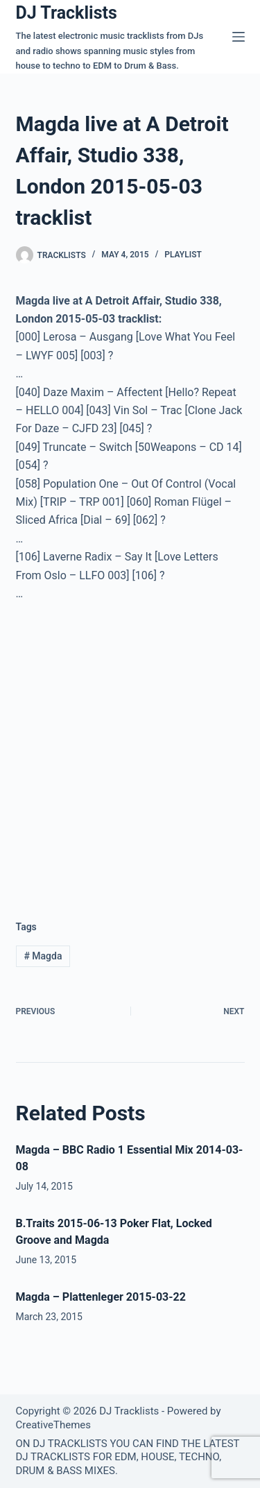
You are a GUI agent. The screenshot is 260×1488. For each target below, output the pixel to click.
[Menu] (238, 37)
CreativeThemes (54, 1425)
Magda (43, 955)
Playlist (183, 254)
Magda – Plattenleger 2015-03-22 (101, 1296)
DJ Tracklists (66, 13)
